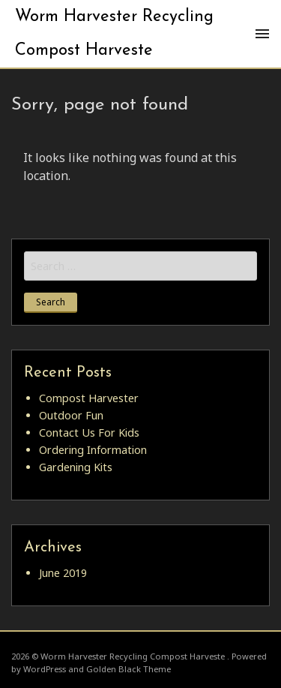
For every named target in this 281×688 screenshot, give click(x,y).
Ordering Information (93, 450)
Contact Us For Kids (89, 432)
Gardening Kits (75, 467)
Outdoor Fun (71, 415)
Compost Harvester (89, 398)
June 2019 (63, 573)
